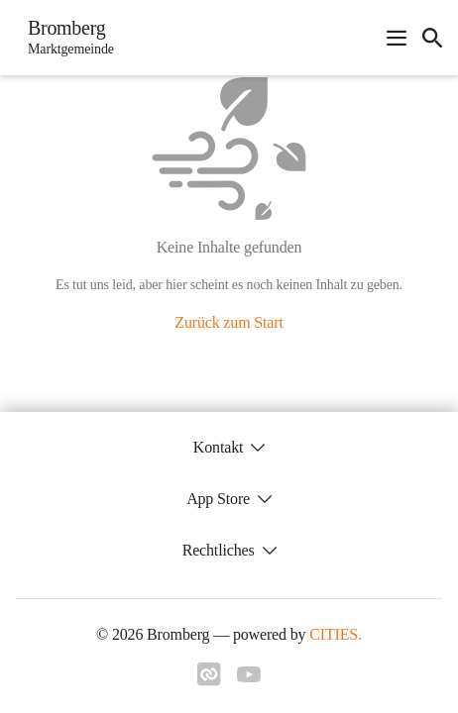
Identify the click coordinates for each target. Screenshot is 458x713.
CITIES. (335, 634)
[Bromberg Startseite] (65, 37)
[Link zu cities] (209, 680)
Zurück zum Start (228, 322)
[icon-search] (432, 38)
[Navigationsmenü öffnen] (396, 38)
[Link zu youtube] (249, 676)
